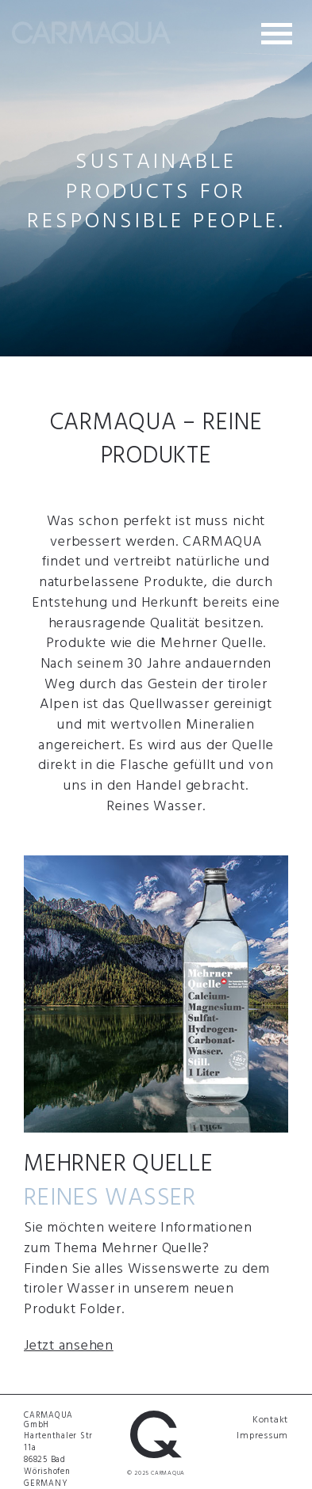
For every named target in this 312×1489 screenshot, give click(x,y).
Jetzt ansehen (69, 1344)
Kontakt (270, 1418)
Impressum (262, 1434)
